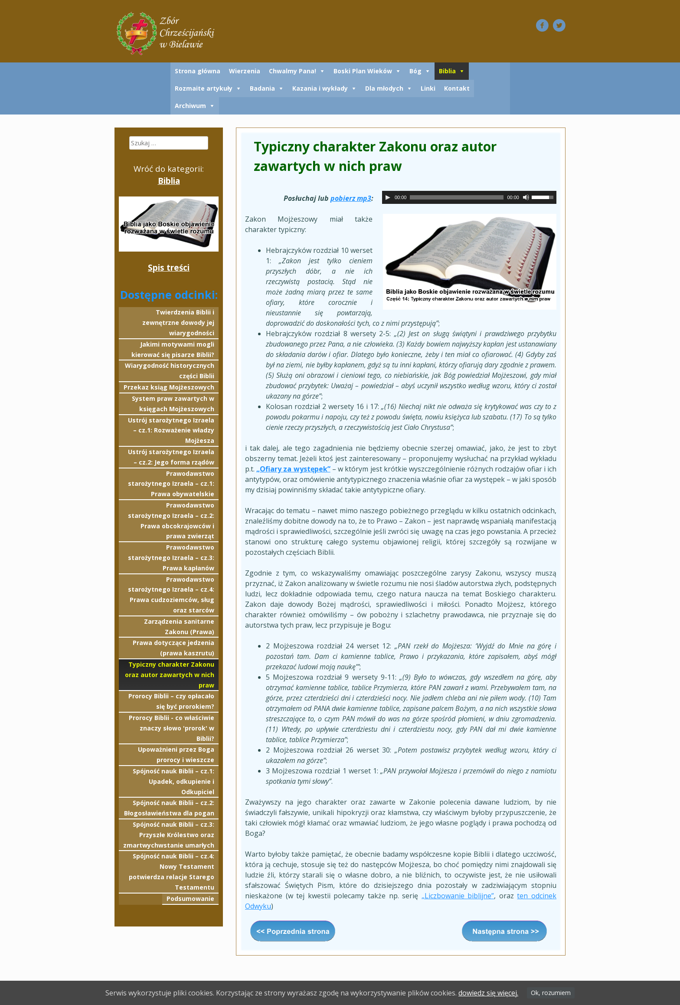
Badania (262, 88)
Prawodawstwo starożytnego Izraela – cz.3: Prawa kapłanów (171, 557)
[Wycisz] (526, 197)
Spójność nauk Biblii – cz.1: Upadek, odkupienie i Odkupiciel (173, 781)
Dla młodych (384, 88)
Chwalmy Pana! (292, 71)
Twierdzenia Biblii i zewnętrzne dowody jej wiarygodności (178, 322)
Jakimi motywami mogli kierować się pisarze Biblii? (172, 349)
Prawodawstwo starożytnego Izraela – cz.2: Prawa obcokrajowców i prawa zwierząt (171, 520)
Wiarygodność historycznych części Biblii (169, 370)
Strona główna (197, 71)
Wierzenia (244, 71)
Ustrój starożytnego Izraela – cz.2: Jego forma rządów (171, 457)
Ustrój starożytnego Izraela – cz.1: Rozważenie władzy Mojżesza (171, 430)
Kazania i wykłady (320, 88)
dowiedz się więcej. (488, 993)
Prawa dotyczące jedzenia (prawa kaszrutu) (173, 647)
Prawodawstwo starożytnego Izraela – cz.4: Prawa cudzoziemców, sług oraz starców (171, 594)
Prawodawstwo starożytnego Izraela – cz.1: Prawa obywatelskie (171, 483)
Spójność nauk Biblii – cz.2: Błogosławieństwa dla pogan (169, 808)
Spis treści (169, 267)
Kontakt (457, 88)
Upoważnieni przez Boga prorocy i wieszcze (176, 754)
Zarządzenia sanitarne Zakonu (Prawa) (179, 626)
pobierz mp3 (350, 198)
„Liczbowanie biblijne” (458, 895)
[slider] (456, 197)
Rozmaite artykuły (203, 88)
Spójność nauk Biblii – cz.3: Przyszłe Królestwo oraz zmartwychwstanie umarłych (168, 834)
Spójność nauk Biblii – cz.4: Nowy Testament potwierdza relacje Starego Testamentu (171, 871)
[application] (469, 197)
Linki (428, 88)
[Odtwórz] (387, 197)
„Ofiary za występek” (293, 469)
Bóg (415, 71)
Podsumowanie (190, 898)
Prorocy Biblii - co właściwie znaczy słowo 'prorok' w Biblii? (171, 728)
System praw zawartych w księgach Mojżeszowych (173, 403)
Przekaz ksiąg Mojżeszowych (169, 387)
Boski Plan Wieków (362, 71)
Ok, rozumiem (551, 993)
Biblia (447, 71)
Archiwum (190, 105)
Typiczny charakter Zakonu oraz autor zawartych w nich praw (169, 674)
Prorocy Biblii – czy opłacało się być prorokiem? (171, 701)
